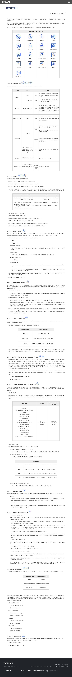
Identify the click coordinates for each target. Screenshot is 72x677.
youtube (8, 671)
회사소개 (23, 670)
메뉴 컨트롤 (69, 2)
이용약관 (29, 670)
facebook (5, 671)
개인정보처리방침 (37, 670)
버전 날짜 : (54, 13)
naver (10, 671)
